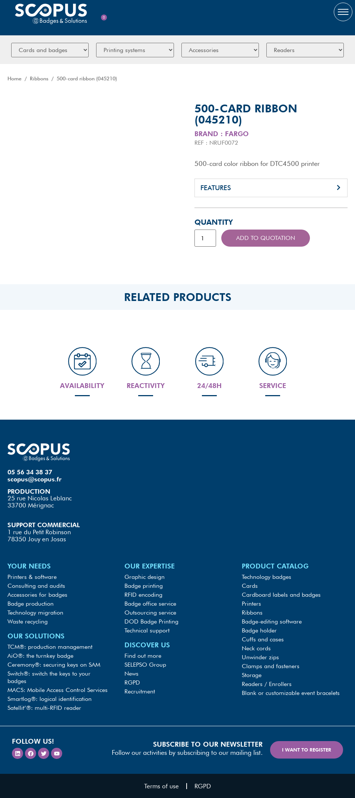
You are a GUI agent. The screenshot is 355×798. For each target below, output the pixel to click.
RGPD (132, 682)
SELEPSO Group (145, 664)
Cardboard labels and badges (281, 594)
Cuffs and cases (263, 639)
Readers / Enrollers (267, 684)
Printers (251, 603)
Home (14, 78)
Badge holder (259, 630)
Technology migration (35, 612)
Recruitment (139, 691)
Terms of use (161, 786)
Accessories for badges (37, 594)
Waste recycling (27, 621)
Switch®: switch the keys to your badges (49, 677)
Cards (250, 585)
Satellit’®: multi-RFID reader (44, 707)
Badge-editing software (272, 621)
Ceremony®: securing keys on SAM (53, 664)
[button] (271, 188)
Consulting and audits (36, 585)
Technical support (146, 630)
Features (215, 188)
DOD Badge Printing (151, 621)
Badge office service (150, 603)
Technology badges (266, 576)
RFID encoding (143, 594)
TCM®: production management (49, 646)
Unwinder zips (260, 657)
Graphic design (144, 576)
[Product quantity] (205, 238)
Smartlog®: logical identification (49, 698)
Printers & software (32, 576)
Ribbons (39, 78)
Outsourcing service (150, 612)
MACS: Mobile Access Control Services (57, 689)
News (131, 673)
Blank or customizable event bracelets (291, 692)
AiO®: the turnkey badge (40, 655)
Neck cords (256, 648)
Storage (252, 675)
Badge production (30, 603)
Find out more (142, 655)
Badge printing (143, 585)
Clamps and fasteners (270, 666)
